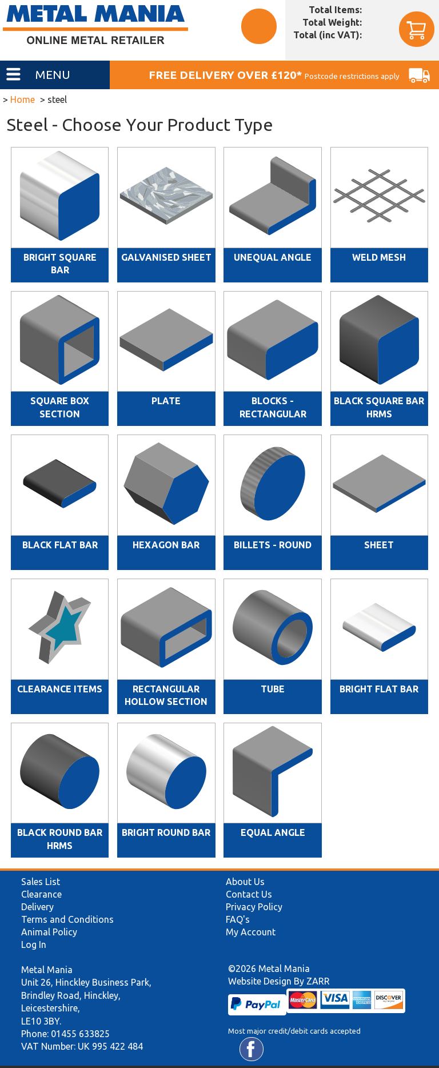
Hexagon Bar (166, 545)
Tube (273, 689)
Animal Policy (49, 932)
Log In (33, 944)
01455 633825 (80, 1034)
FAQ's (238, 919)
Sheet (379, 545)
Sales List (40, 881)
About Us (245, 881)
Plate (166, 401)
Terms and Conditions (67, 919)
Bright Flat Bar (379, 689)
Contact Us (249, 894)
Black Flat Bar (60, 545)
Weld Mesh (379, 257)
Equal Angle (273, 832)
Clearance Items (59, 689)
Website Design (260, 981)
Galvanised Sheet (166, 257)
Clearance (41, 894)
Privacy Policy (254, 907)
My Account (251, 932)
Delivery (37, 907)
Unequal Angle (273, 257)
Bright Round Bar (166, 832)
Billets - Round (273, 545)
